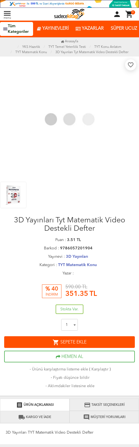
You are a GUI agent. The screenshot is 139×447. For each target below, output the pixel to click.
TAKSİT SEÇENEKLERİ (104, 405)
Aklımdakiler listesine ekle (69, 386)
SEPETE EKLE (69, 342)
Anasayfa (69, 41)
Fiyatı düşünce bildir (70, 378)
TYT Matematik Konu (77, 265)
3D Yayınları (77, 257)
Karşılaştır (99, 369)
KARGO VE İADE (34, 417)
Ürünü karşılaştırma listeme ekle (58, 369)
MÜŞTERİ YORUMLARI (104, 417)
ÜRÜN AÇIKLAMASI (35, 405)
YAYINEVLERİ (53, 29)
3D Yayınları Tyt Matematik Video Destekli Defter (91, 52)
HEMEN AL (69, 356)
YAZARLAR (90, 29)
